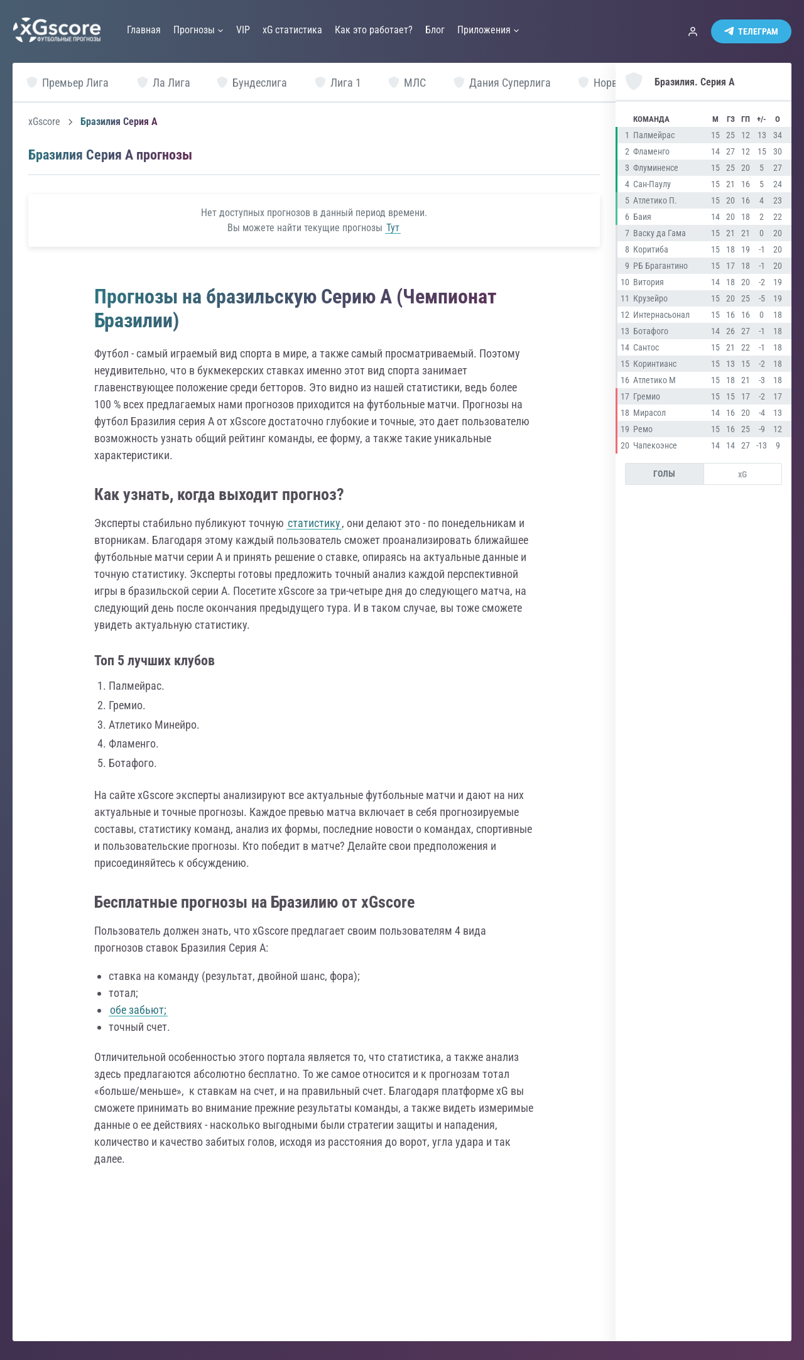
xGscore (44, 122)
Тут (392, 228)
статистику (314, 523)
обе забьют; (138, 1009)
